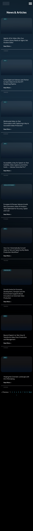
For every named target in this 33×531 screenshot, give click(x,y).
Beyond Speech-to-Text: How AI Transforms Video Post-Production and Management (15, 337)
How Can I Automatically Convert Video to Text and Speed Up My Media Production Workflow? (16, 250)
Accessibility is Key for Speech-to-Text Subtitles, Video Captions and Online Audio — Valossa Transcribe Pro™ (16, 165)
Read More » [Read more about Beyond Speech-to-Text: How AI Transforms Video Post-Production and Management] (7, 343)
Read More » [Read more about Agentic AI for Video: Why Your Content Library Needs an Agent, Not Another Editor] (7, 46)
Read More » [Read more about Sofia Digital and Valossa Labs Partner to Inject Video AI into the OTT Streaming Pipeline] (7, 88)
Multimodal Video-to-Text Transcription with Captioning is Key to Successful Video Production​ (16, 123)
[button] (30, 3)
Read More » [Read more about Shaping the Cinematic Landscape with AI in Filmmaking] (7, 382)
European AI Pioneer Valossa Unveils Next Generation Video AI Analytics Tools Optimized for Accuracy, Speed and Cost (16, 207)
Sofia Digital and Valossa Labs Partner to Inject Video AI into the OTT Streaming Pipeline (16, 82)
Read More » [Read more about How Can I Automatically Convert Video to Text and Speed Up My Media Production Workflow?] (7, 256)
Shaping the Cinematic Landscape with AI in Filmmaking (16, 378)
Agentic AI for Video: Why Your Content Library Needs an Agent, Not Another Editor (16, 40)
